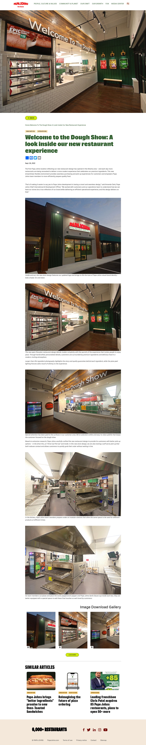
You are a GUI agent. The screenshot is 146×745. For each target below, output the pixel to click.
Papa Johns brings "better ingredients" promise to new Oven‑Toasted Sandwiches (40, 704)
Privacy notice (81, 740)
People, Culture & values (45, 4)
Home (27, 125)
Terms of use (67, 740)
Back (31, 118)
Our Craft (85, 4)
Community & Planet (68, 4)
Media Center (117, 4)
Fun (107, 4)
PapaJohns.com (53, 740)
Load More (72, 655)
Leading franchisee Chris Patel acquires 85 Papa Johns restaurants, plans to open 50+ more (104, 704)
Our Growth (97, 4)
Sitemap (103, 740)
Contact (93, 740)
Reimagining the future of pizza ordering (70, 700)
